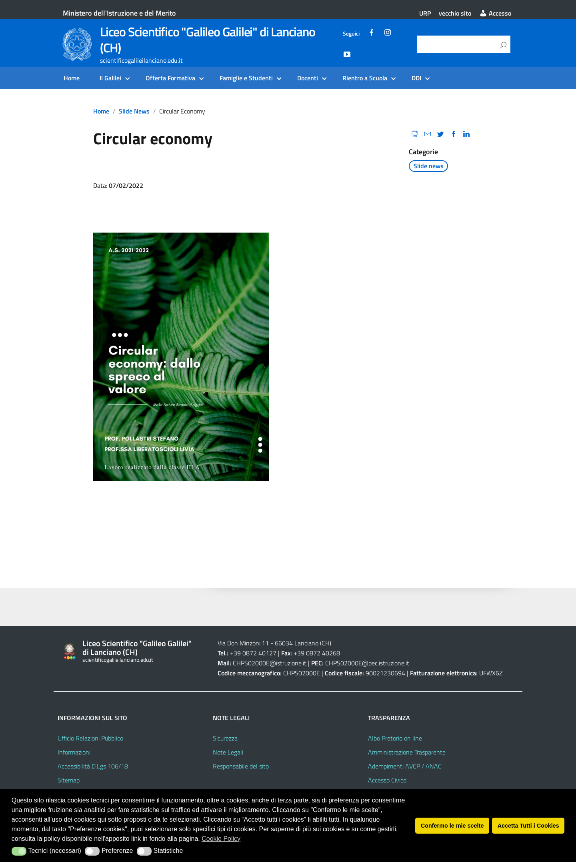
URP (425, 13)
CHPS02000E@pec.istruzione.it (367, 663)
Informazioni (74, 752)
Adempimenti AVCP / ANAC (405, 766)
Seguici (351, 33)
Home (72, 78)
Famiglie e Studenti (246, 78)
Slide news (134, 111)
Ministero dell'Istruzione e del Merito (119, 13)
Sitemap (69, 780)
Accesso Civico (387, 780)
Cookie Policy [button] (221, 838)
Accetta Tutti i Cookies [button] (528, 825)
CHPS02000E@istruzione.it (269, 663)
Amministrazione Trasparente (407, 752)
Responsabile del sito (241, 766)
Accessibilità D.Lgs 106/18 (93, 766)
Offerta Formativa (170, 78)
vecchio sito (455, 13)
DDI (416, 78)
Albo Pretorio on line (395, 738)
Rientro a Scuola (364, 78)
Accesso (495, 13)
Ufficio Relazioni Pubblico (90, 738)
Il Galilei (110, 78)
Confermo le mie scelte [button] (452, 825)
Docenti (307, 78)
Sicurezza (225, 738)
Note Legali (228, 752)
